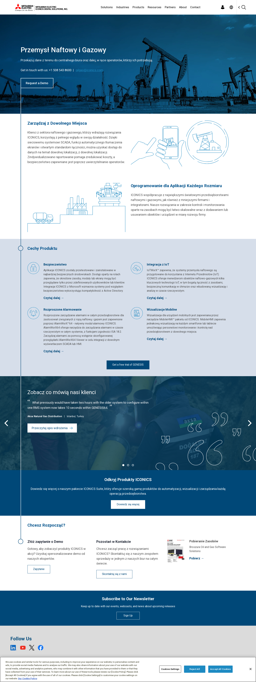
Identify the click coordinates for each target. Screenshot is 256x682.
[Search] (244, 7)
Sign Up (128, 615)
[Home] (40, 7)
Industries (122, 7)
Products (138, 7)
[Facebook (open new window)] (40, 647)
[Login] (222, 7)
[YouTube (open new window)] (23, 647)
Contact (195, 7)
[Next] (249, 423)
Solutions (107, 7)
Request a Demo (37, 83)
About (183, 7)
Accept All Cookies (220, 669)
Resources (154, 7)
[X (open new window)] (31, 647)
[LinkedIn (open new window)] (13, 647)
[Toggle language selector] (231, 7)
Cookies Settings (170, 669)
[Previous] (7, 423)
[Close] (250, 669)
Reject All (194, 669)
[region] (128, 669)
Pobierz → (196, 558)
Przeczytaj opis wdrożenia (52, 428)
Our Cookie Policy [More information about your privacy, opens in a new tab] (27, 678)
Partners (170, 7)
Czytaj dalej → (53, 298)
